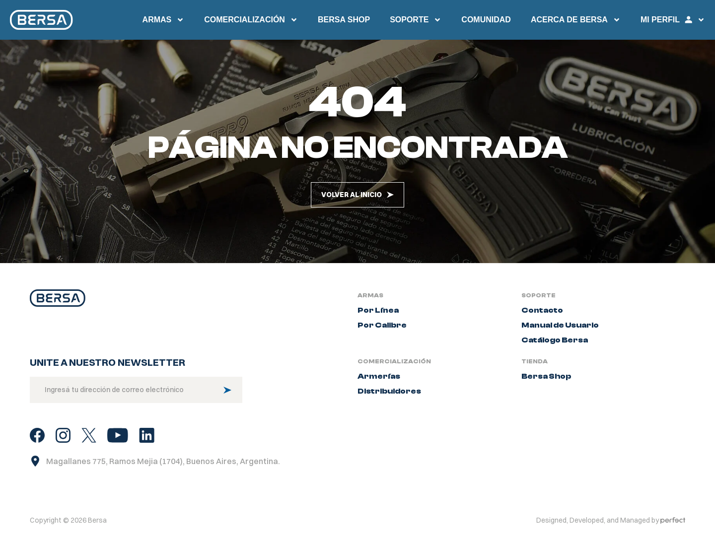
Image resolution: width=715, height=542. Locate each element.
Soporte (415, 19)
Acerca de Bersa (576, 19)
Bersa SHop (344, 19)
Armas (164, 19)
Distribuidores (389, 391)
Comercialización (251, 19)
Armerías (379, 376)
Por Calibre (382, 325)
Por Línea (378, 310)
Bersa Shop (546, 376)
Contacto (542, 310)
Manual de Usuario (560, 325)
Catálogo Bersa (554, 340)
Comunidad (486, 19)
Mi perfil (673, 19)
